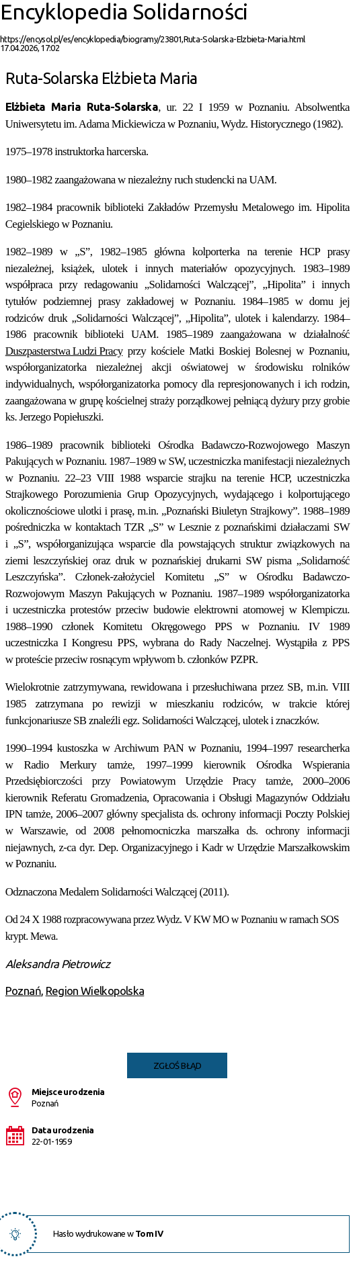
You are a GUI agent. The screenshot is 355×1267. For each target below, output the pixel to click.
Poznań (23, 990)
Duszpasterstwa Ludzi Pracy (64, 351)
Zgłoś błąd (177, 1065)
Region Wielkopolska (95, 990)
